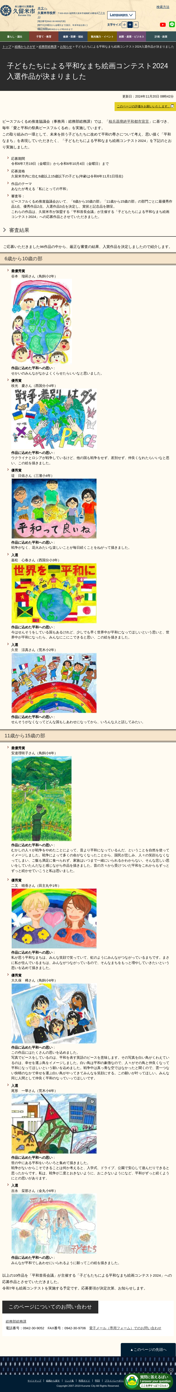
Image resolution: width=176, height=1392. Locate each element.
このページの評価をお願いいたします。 (145, 106)
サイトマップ (34, 1380)
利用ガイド (84, 1380)
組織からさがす (25, 46)
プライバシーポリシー (116, 1380)
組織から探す (53, 1380)
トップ (6, 46)
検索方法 (163, 7)
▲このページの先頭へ (148, 1349)
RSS (97, 1380)
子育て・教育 (43, 36)
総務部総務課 (48, 46)
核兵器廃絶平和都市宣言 (129, 121)
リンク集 (69, 1380)
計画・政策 (161, 36)
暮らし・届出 (14, 36)
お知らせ (66, 46)
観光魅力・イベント (102, 36)
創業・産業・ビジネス (131, 36)
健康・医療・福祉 (73, 36)
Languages (121, 14)
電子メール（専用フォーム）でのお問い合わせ (125, 1328)
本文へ (42, 8)
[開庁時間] (43, 28)
